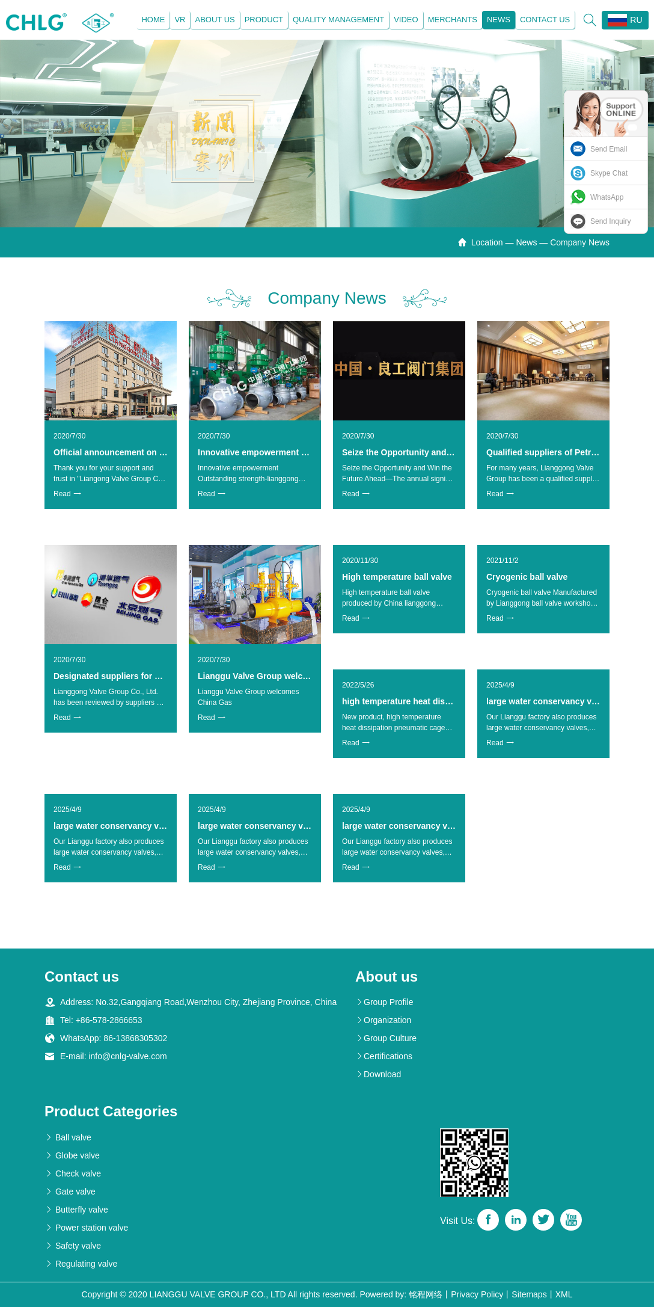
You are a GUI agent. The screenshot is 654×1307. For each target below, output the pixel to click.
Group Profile (384, 1002)
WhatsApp (606, 197)
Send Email (608, 149)
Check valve (72, 1173)
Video (406, 19)
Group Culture (386, 1039)
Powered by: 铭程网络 (400, 1294)
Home (153, 19)
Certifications (383, 1057)
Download (378, 1075)
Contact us (544, 19)
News (498, 19)
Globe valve (72, 1155)
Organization (383, 1021)
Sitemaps (529, 1294)
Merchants (452, 19)
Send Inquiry (610, 221)
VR (179, 19)
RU (625, 20)
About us (214, 19)
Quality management (338, 19)
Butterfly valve (76, 1209)
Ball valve (67, 1137)
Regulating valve (80, 1264)
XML (564, 1294)
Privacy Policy (477, 1294)
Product (263, 19)
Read (67, 494)
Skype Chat (609, 173)
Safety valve (72, 1245)
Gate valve (70, 1191)
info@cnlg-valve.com (127, 1057)
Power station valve (86, 1227)
